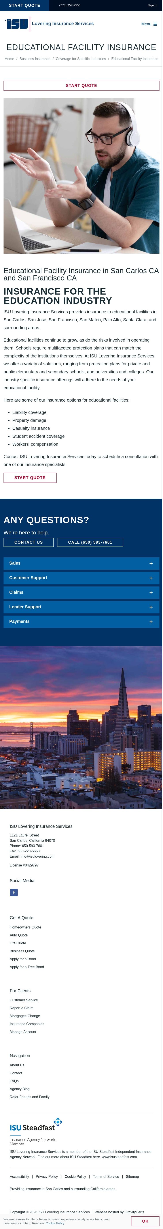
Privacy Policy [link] (47, 1176)
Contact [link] (16, 1073)
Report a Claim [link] (21, 1008)
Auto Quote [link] (19, 935)
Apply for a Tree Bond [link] (27, 967)
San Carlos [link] (54, 1189)
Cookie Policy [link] (75, 1176)
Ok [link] (145, 1221)
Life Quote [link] (18, 943)
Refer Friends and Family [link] (29, 1097)
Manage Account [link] (23, 1032)
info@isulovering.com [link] (37, 856)
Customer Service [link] (24, 1000)
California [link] (98, 1189)
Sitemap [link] (132, 1176)
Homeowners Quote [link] (25, 927)
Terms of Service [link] (106, 1176)
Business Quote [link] (22, 951)
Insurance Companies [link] (27, 1024)
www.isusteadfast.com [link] (119, 1157)
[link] (70, 5)
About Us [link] (17, 1065)
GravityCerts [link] (134, 1212)
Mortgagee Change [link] (25, 1016)
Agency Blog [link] (20, 1089)
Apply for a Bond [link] (23, 959)
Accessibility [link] (19, 1176)
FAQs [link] (14, 1081)
